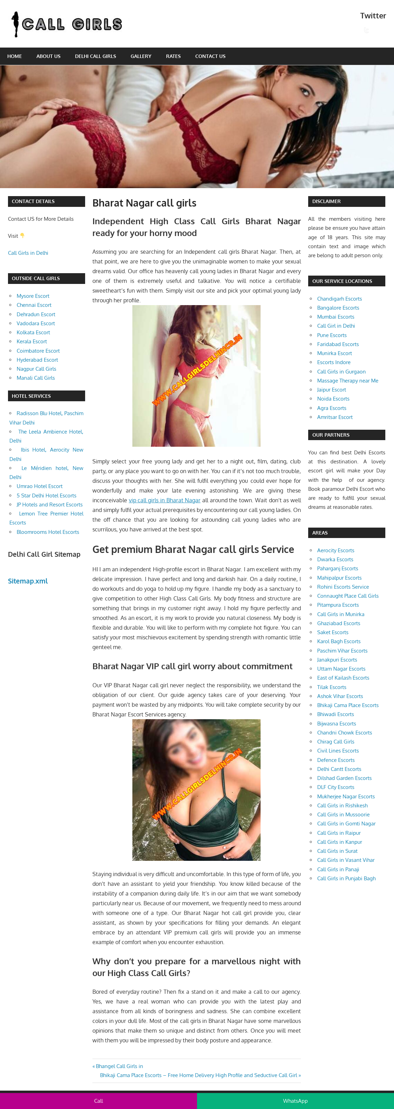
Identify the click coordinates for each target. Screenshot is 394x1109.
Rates (173, 56)
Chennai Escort (34, 305)
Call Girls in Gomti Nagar (346, 823)
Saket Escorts (332, 632)
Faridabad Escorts (338, 344)
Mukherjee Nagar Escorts (346, 796)
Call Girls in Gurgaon (341, 371)
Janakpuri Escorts (337, 659)
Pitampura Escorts (338, 605)
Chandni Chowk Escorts (344, 732)
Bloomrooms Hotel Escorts (48, 532)
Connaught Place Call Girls (348, 596)
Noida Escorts (333, 398)
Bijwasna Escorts (336, 723)
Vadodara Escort (36, 323)
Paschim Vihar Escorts (342, 650)
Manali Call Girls (36, 378)
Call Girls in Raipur (339, 833)
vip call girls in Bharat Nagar (165, 500)
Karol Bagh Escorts (339, 641)
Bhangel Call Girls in (119, 1066)
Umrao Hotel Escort (40, 486)
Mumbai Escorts (335, 316)
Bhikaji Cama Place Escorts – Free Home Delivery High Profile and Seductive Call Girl (198, 1075)
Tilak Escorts (331, 687)
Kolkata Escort (33, 332)
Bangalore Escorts (338, 307)
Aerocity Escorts (335, 550)
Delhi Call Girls (95, 56)
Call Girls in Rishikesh (342, 805)
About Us (48, 56)
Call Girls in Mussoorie (343, 814)
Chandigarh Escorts (339, 298)
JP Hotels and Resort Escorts (50, 504)
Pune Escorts (332, 335)
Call (98, 1101)
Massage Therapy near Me (347, 380)
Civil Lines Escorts (338, 750)
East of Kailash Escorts (343, 677)
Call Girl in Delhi (336, 325)
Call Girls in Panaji (338, 869)
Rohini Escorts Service (343, 586)
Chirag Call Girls (335, 741)
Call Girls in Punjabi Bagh (346, 878)
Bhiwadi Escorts (335, 714)
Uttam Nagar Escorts (341, 668)
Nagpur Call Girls (36, 369)
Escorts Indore (334, 362)
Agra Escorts (331, 408)
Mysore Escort (33, 296)
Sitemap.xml (28, 581)
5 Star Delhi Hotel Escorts (46, 495)
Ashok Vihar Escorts (340, 696)
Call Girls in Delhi (28, 253)
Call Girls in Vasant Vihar (346, 860)
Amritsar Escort (335, 417)
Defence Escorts (336, 760)
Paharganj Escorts (337, 568)
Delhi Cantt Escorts (339, 769)
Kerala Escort (32, 341)
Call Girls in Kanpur (339, 842)
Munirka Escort (334, 353)
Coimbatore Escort (38, 350)
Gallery (141, 56)
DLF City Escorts (335, 787)
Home (14, 56)
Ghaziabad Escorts (338, 623)
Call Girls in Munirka (340, 614)
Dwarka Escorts (335, 559)
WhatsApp (295, 1101)
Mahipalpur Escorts (339, 577)
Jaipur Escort (331, 389)
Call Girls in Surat (337, 851)
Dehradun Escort (36, 314)
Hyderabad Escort (37, 359)
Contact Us (210, 56)
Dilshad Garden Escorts (344, 778)
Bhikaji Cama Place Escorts (348, 705)
